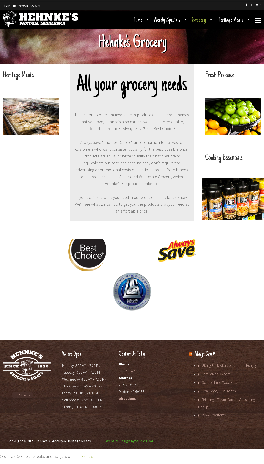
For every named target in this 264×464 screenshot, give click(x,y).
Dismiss (86, 456)
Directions (127, 398)
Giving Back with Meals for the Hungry (229, 365)
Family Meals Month (216, 374)
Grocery (199, 20)
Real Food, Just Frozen (219, 391)
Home (137, 20)
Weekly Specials (167, 20)
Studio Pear (144, 441)
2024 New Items (214, 415)
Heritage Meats (230, 20)
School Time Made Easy (219, 382)
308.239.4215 (128, 371)
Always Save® (205, 354)
